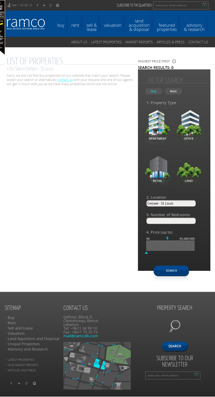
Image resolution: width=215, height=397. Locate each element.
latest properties (106, 42)
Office (189, 138)
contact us (198, 42)
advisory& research (194, 27)
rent (75, 24)
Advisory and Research (28, 349)
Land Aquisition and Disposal (33, 338)
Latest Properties (21, 360)
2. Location (156, 197)
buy (60, 24)
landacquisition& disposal (139, 25)
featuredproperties (167, 27)
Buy (11, 317)
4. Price (159, 232)
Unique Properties (24, 343)
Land (189, 181)
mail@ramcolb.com (80, 335)
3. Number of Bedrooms (168, 215)
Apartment (157, 138)
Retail (158, 181)
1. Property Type (161, 103)
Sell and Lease (20, 328)
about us (79, 42)
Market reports (139, 42)
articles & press (171, 42)
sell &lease (92, 27)
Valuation (16, 333)
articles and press (22, 370)
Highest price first (154, 61)
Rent (12, 322)
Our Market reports (23, 365)
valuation (113, 24)
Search (171, 271)
